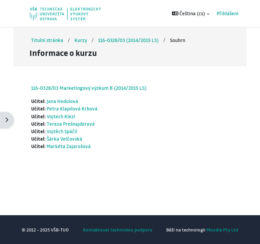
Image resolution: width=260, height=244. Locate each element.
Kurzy (80, 40)
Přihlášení (227, 13)
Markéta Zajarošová (69, 146)
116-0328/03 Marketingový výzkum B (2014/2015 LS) (89, 88)
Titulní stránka (47, 40)
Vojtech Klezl (61, 116)
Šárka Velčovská (64, 139)
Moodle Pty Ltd (222, 229)
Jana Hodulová (62, 101)
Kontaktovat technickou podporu (117, 229)
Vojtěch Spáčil (62, 131)
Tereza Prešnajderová (71, 124)
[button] (191, 13)
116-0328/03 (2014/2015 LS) (128, 40)
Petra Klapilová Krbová (72, 108)
